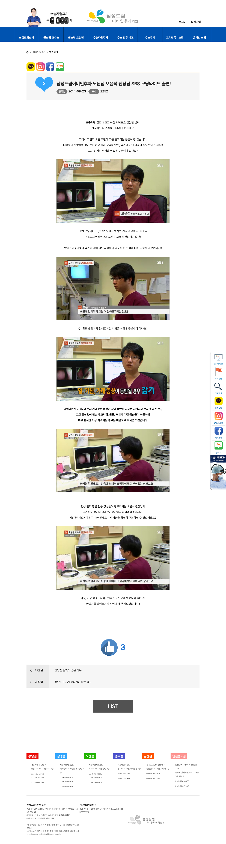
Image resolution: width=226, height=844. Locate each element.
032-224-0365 (182, 781)
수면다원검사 (100, 37)
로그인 (182, 22)
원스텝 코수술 (51, 37)
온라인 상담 (199, 37)
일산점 (148, 756)
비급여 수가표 (64, 815)
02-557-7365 (66, 781)
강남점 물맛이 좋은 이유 (68, 670)
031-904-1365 (153, 773)
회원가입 (196, 22)
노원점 (90, 756)
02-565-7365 (66, 777)
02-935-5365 (95, 777)
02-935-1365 (95, 774)
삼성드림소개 (26, 37)
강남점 (32, 756)
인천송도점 (179, 756)
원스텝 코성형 (76, 37)
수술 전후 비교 (125, 37)
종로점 (119, 756)
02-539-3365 (37, 777)
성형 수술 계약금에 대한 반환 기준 (40, 818)
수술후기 (150, 37)
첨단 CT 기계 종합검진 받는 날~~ (74, 682)
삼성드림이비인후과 (36, 804)
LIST (113, 706)
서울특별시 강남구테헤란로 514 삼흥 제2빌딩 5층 (72, 769)
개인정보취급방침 (87, 804)
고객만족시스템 (174, 37)
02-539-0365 (37, 774)
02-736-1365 (124, 773)
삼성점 (61, 756)
